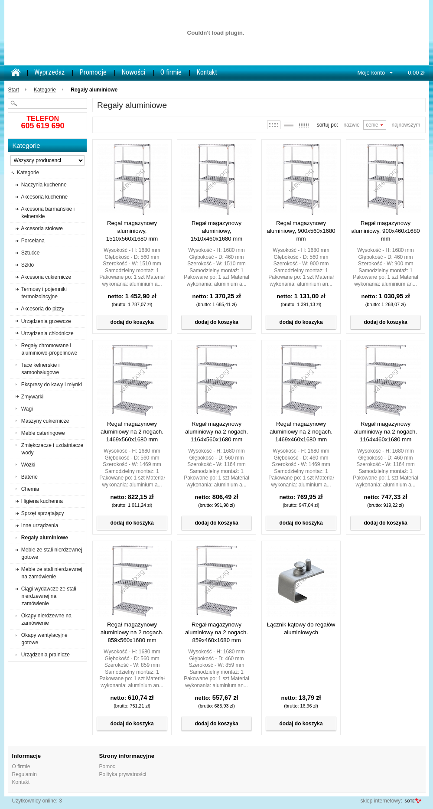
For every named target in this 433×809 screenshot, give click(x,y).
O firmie (171, 72)
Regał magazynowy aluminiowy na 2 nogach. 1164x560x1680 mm (216, 432)
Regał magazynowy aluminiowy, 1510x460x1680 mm (217, 231)
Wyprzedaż (49, 72)
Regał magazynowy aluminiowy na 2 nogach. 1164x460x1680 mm (385, 432)
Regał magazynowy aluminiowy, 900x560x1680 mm (301, 231)
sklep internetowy (380, 801)
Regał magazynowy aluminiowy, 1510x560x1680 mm (132, 231)
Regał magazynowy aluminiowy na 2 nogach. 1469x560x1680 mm (132, 432)
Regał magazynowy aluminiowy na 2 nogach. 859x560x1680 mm (132, 632)
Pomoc (107, 766)
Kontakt (206, 72)
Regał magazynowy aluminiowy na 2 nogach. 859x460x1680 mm (216, 632)
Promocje (93, 72)
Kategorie (45, 90)
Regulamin (24, 774)
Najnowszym (405, 125)
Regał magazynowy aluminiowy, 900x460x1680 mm (385, 231)
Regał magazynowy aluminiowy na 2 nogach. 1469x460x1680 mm (301, 432)
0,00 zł (416, 72)
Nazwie (351, 125)
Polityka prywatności (123, 774)
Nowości (133, 72)
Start (13, 90)
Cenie (372, 125)
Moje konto (371, 72)
